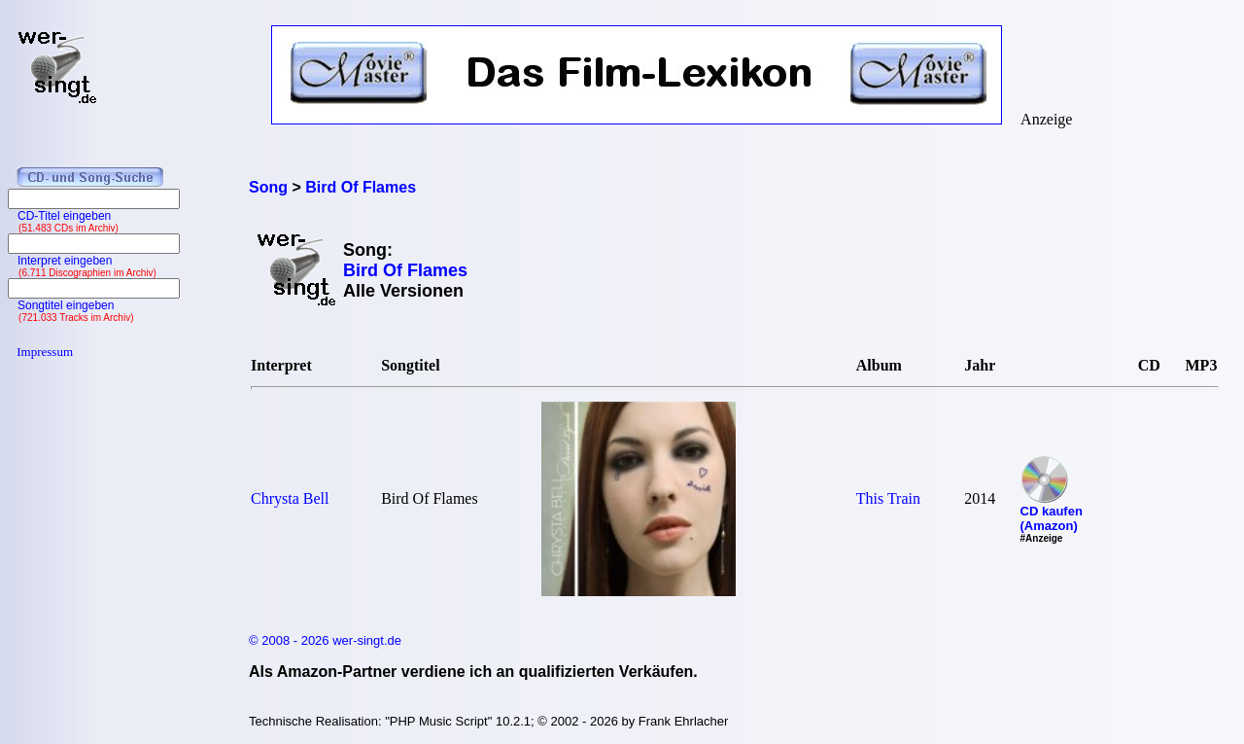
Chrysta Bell (289, 498)
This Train (888, 498)
